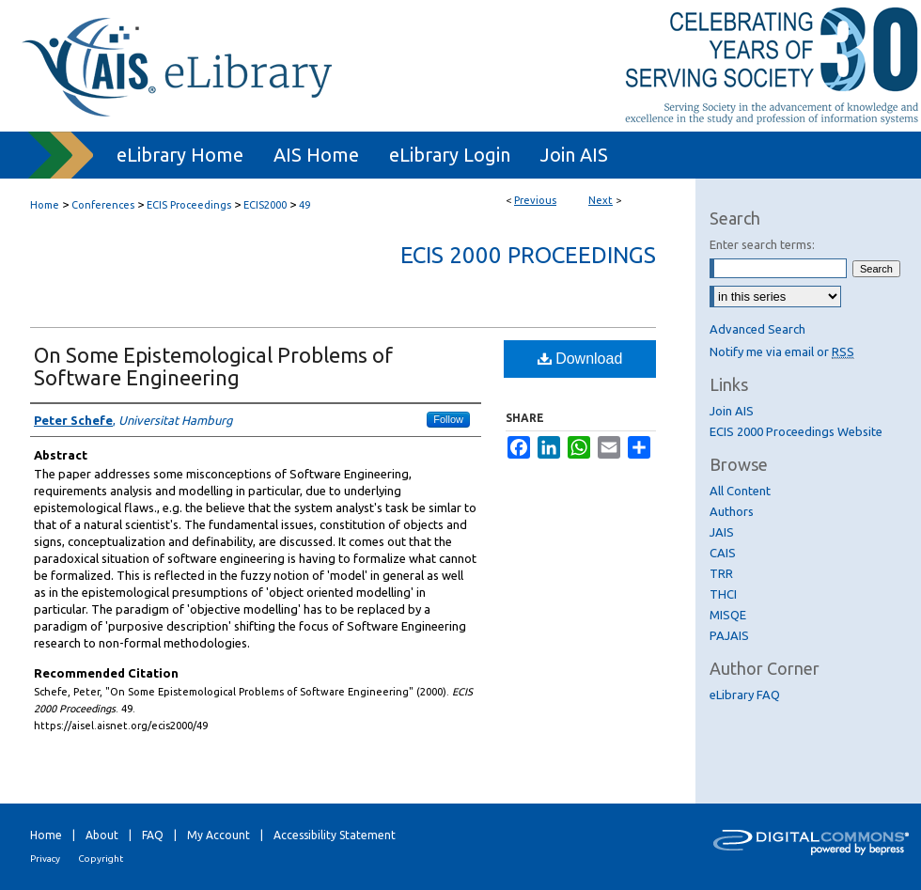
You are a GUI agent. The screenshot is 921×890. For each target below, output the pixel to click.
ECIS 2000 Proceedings (528, 255)
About (102, 835)
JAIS (722, 532)
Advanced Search (757, 329)
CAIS (723, 552)
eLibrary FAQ (745, 694)
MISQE (728, 614)
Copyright (100, 858)
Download (580, 359)
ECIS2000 (265, 205)
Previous (535, 200)
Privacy (45, 858)
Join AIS (732, 410)
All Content (740, 490)
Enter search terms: (762, 244)
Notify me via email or (782, 351)
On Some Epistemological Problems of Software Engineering (213, 366)
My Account (218, 835)
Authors (732, 511)
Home (44, 205)
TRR (721, 573)
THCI (723, 594)
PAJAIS (729, 635)
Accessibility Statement (334, 835)
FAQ (153, 835)
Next (600, 200)
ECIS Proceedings (189, 205)
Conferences (102, 205)
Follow (448, 419)
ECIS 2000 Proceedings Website (796, 431)
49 (304, 205)
